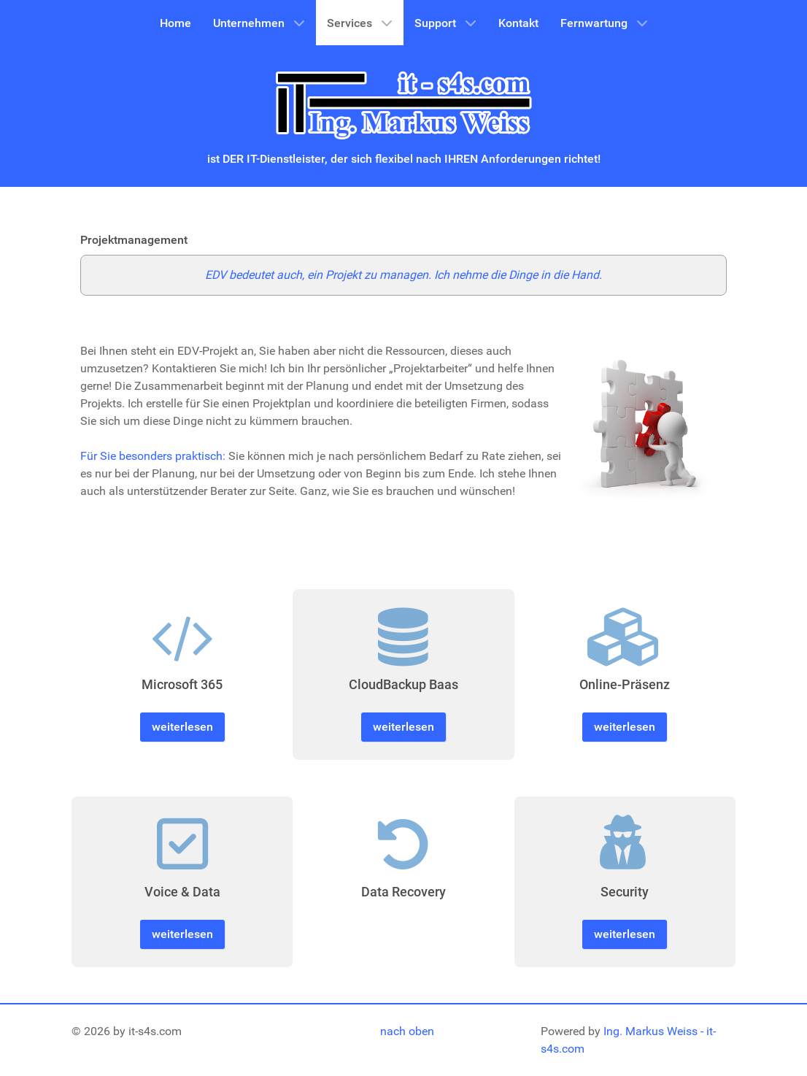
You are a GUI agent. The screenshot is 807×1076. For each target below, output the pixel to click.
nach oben (407, 1031)
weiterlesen (182, 727)
